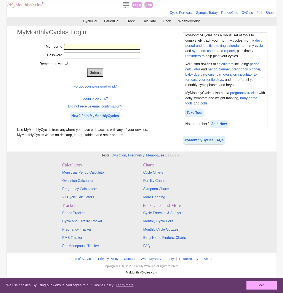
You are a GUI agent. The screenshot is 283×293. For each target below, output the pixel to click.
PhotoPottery (188, 258)
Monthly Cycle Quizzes (160, 229)
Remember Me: (51, 64)
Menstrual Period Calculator (83, 172)
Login (137, 5)
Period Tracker (73, 213)
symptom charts (204, 51)
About (208, 258)
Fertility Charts (154, 180)
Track (130, 21)
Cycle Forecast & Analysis (163, 213)
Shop (269, 13)
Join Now (219, 124)
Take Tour (195, 112)
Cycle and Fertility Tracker (82, 221)
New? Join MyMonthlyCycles (95, 116)
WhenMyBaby (189, 21)
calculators (225, 64)
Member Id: (54, 46)
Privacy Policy (108, 258)
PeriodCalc (229, 13)
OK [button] (261, 285)
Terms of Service (80, 258)
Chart (167, 21)
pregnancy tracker (244, 93)
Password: (55, 55)
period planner (219, 69)
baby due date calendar (203, 74)
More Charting (154, 197)
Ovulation (118, 155)
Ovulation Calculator (77, 180)
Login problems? (95, 98)
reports (229, 51)
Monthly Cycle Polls (158, 221)
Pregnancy (136, 155)
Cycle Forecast (181, 13)
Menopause (155, 155)
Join (149, 5)
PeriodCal (111, 21)
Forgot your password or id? (95, 86)
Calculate (149, 21)
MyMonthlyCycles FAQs (204, 140)
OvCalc (247, 13)
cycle (259, 45)
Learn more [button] (125, 285)
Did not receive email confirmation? (95, 106)
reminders (193, 56)
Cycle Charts (153, 172)
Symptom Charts (156, 189)
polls (204, 103)
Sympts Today (207, 13)
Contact (129, 258)
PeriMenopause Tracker (80, 246)
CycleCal (90, 21)
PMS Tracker (72, 237)
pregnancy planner (246, 69)
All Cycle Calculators (78, 197)
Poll (259, 13)
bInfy (170, 258)
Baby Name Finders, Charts (164, 237)
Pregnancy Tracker (76, 229)
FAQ (146, 246)
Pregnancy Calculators (79, 189)
